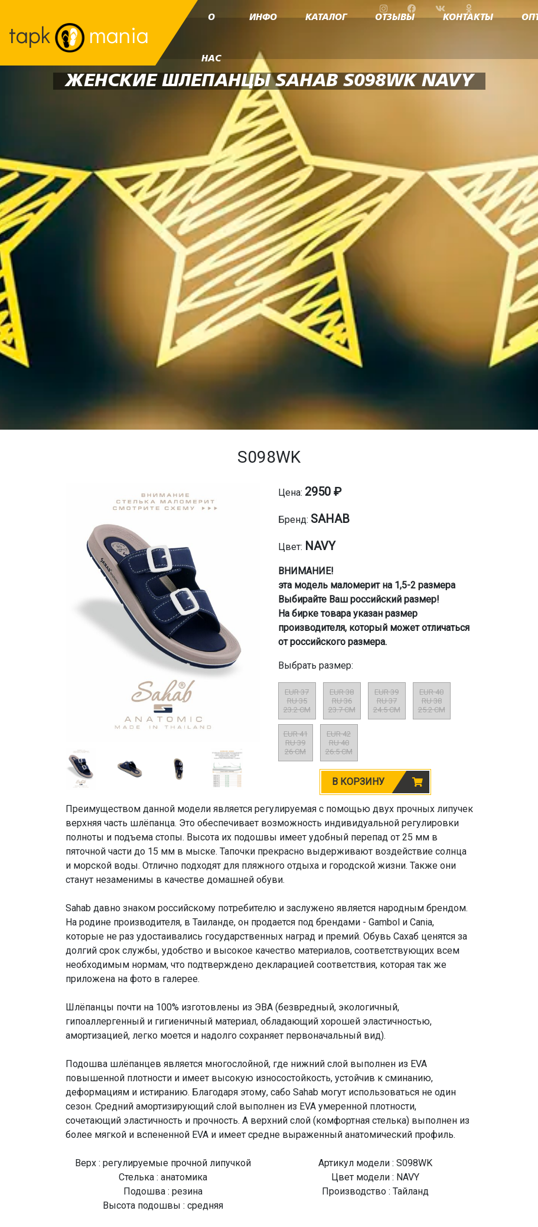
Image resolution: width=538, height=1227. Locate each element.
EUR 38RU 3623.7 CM (342, 701)
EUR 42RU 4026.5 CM (339, 742)
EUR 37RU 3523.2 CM (297, 701)
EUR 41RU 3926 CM (295, 742)
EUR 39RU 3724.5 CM (386, 701)
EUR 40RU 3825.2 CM (431, 701)
